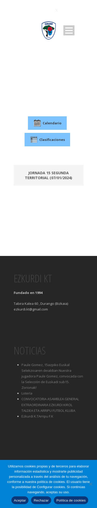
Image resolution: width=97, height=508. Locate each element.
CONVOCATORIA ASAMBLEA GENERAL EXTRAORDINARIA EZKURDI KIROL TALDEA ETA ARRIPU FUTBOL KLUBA (50, 405)
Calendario (47, 123)
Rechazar (41, 500)
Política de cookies (71, 500)
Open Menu (68, 30)
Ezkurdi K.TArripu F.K (37, 416)
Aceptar (20, 500)
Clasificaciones (47, 139)
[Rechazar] (90, 484)
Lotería (26, 393)
